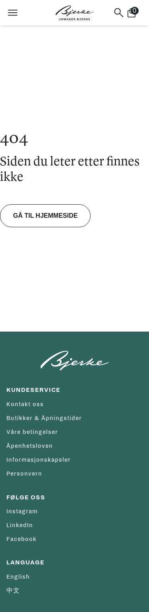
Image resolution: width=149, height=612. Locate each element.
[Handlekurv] (135, 12)
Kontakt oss (25, 404)
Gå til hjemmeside (45, 215)
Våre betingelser (32, 432)
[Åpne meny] (12, 12)
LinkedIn (19, 525)
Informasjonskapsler (38, 460)
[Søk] (119, 12)
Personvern (24, 473)
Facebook (21, 539)
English (18, 577)
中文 (13, 590)
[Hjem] (74, 13)
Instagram (22, 511)
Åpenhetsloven (29, 446)
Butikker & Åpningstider (44, 418)
